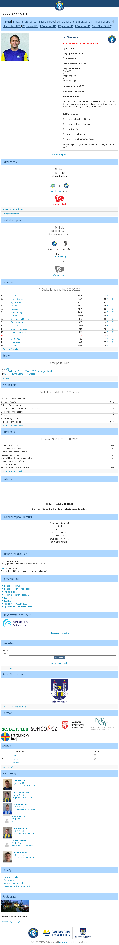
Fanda (15, 759)
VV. (2, 568)
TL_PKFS (8, 597)
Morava (16, 762)
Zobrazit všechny (10, 767)
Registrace (8, 668)
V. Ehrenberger (39, 371)
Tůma (14, 374)
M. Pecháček (11, 371)
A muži (7, 21)
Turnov (14, 315)
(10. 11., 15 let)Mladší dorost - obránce (19, 783)
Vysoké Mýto (17, 302)
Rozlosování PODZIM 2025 (15, 603)
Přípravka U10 (48, 26)
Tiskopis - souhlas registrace (17, 588)
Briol (8, 368)
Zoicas (28, 371)
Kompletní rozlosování (13, 425)
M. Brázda (31, 374)
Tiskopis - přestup (12, 585)
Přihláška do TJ (11, 591)
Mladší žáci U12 (12, 26)
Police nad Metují (18, 322)
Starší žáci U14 (84, 21)
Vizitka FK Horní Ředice (13, 209)
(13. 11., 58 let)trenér (14, 819)
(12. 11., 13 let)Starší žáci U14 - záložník (19, 807)
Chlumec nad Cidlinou (20, 319)
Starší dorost (29, 21)
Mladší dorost (47, 21)
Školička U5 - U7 (101, 26)
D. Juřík (21, 371)
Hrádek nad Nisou (19, 332)
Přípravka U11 (30, 26)
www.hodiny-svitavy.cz (11, 921)
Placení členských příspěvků (16, 594)
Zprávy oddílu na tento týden (18, 606)
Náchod (14, 345)
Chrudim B (15, 339)
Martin (15, 755)
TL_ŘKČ (7, 600)
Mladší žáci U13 (104, 21)
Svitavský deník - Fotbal (14, 883)
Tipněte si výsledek (11, 213)
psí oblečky (64, 942)
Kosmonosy (16, 312)
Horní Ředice (55, 191)
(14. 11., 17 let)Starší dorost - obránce (18, 843)
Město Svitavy (10, 880)
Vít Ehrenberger (61, 256)
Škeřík (8, 374)
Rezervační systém (60, 633)
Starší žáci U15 (65, 21)
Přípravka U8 (82, 26)
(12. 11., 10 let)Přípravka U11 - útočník (18, 795)
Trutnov (14, 305)
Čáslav (14, 295)
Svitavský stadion (12, 877)
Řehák (49, 371)
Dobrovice (15, 342)
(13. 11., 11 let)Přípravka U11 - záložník (18, 831)
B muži (16, 21)
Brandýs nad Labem (20, 329)
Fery (3, 561)
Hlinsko (14, 325)
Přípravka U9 (65, 26)
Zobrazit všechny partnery (14, 706)
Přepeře (14, 309)
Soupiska (7, 378)
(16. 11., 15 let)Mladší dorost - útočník (18, 855)
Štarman (22, 374)
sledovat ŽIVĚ (59, 204)
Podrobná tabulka (11, 349)
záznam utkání (59, 275)
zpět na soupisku (59, 154)
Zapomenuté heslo (59, 663)
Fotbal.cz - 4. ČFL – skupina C (17, 886)
